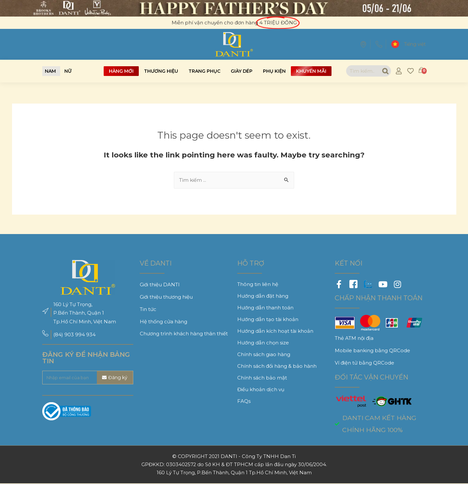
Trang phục (204, 71)
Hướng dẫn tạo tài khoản (267, 319)
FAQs (244, 401)
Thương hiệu (161, 71)
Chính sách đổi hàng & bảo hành (277, 366)
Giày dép (242, 71)
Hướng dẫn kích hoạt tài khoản (275, 331)
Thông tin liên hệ (257, 284)
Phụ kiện (274, 71)
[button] (50, 71)
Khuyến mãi (311, 71)
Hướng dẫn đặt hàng (262, 296)
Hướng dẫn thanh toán (265, 308)
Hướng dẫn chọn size (263, 343)
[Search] (384, 71)
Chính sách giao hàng (263, 355)
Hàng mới (121, 71)
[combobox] (362, 71)
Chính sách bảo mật (262, 378)
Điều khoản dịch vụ (260, 390)
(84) (58, 335)
